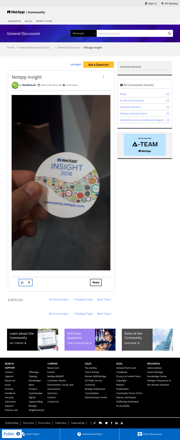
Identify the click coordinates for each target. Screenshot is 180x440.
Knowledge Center (157, 376)
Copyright (121, 380)
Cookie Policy (61, 423)
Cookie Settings (78, 423)
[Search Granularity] (83, 33)
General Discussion (68, 47)
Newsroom (53, 367)
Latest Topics (30, 434)
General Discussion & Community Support (35, 47)
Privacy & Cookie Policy (128, 376)
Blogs (28, 21)
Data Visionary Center (96, 397)
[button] (103, 76)
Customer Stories (56, 380)
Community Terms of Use (129, 393)
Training (33, 376)
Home (10, 47)
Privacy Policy (44, 423)
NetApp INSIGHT (55, 376)
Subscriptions (154, 367)
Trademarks (122, 388)
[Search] (135, 33)
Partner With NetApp (95, 376)
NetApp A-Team (44, 21)
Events (51, 372)
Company (52, 363)
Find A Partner (92, 372)
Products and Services (132, 100)
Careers (51, 397)
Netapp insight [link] (93, 47)
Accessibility (123, 405)
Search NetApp (155, 372)
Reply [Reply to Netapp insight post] (95, 282)
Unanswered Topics (89, 434)
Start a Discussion (149, 434)
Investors (52, 393)
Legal (119, 363)
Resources (153, 363)
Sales (88, 363)
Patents (120, 384)
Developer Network (130, 107)
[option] (145, 145)
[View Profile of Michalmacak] (29, 85)
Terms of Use (28, 423)
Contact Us (53, 401)
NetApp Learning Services (133, 113)
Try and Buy (91, 367)
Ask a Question (98, 64)
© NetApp (11, 423)
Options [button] (75, 64)
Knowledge (14, 21)
